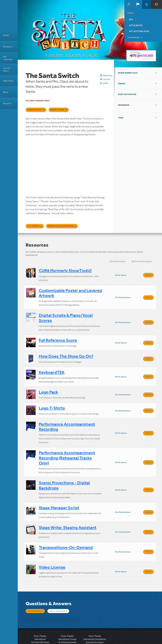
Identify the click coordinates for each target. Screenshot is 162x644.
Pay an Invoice (134, 38)
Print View (107, 75)
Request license (57, 110)
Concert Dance (6, 69)
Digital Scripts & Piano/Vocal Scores (66, 315)
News (5, 92)
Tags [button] (121, 118)
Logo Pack (48, 385)
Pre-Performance (143, 261)
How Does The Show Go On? (66, 351)
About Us (7, 103)
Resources (7, 46)
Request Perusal (35, 110)
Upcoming (123, 105)
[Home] (9, 15)
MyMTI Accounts (128, 4)
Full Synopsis (33, 226)
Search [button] (146, 4)
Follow (106, 79)
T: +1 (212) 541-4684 (40, 633)
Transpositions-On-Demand (66, 532)
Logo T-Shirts (52, 400)
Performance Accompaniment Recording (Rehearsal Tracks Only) (67, 448)
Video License (52, 551)
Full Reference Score (58, 336)
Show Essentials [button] (128, 73)
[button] (137, 4)
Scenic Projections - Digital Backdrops (64, 474)
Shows (6, 35)
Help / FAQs (8, 80)
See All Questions (57, 594)
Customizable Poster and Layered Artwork (70, 292)
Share (105, 83)
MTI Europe (136, 25)
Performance (118, 261)
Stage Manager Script (59, 495)
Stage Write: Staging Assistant (68, 514)
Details (148, 275)
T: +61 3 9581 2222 (94, 636)
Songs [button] (121, 83)
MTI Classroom (8, 58)
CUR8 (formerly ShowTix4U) (65, 270)
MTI (131, 19)
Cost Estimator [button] (127, 94)
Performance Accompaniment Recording (67, 418)
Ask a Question (34, 594)
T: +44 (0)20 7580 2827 (67, 630)
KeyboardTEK (52, 366)
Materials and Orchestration (60, 226)
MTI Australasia (139, 31)
